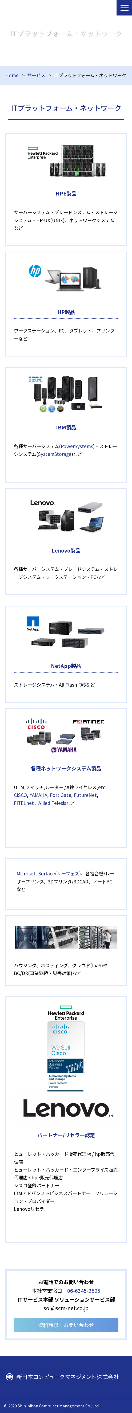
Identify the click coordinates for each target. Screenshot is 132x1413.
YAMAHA (38, 795)
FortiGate (60, 795)
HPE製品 (66, 193)
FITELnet (24, 803)
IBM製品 (66, 427)
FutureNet (85, 795)
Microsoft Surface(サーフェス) (49, 873)
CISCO (20, 795)
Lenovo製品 (66, 550)
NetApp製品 (66, 666)
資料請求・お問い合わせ (66, 1325)
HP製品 (66, 312)
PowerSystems (77, 446)
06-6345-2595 (83, 1290)
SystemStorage (54, 454)
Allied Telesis (52, 803)
